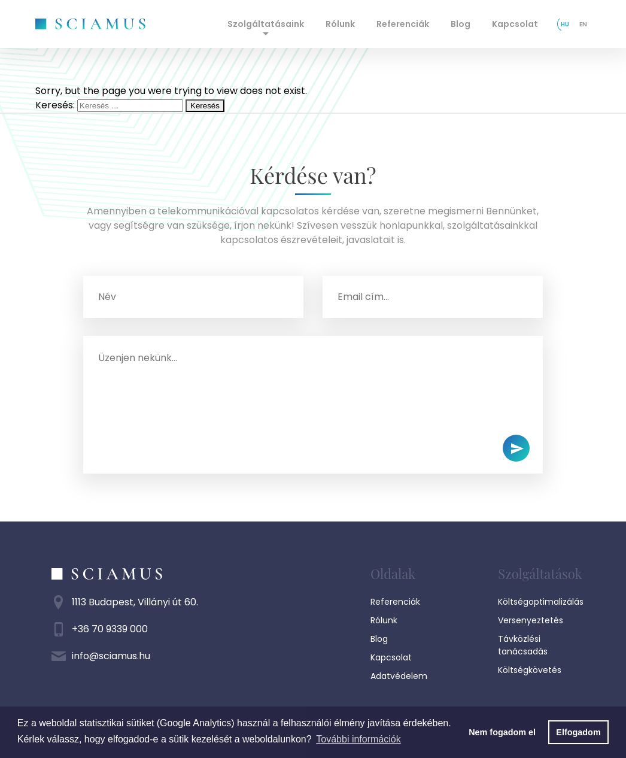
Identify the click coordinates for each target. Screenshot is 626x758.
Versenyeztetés (530, 620)
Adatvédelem (398, 676)
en (583, 24)
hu (565, 24)
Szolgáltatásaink (265, 24)
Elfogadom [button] (578, 732)
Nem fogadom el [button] (502, 732)
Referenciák (402, 24)
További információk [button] (358, 739)
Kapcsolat (515, 24)
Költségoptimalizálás (541, 602)
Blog (460, 24)
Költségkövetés (529, 670)
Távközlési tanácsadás (523, 645)
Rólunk (340, 24)
